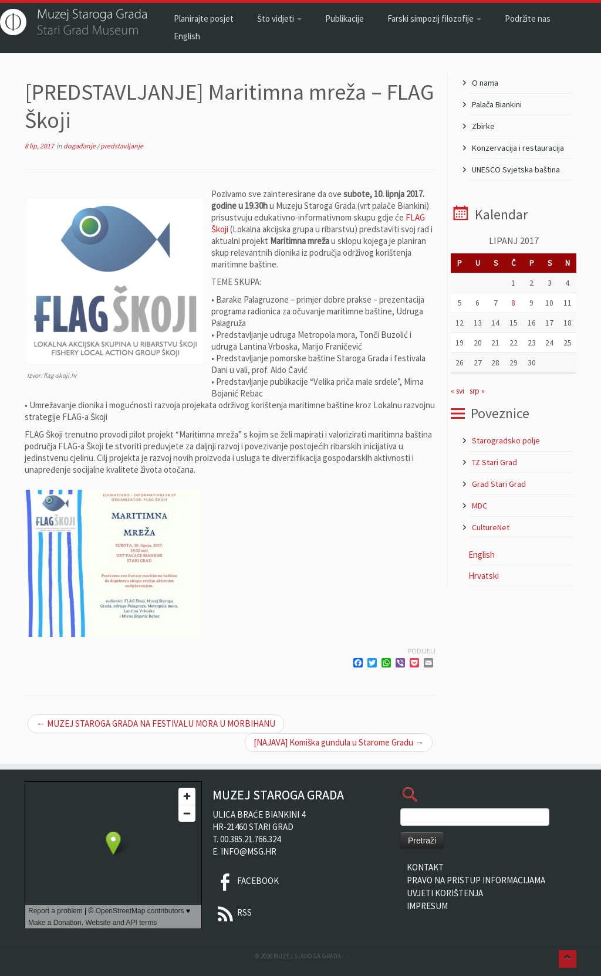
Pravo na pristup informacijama (476, 880)
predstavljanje (121, 145)
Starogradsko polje (506, 440)
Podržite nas (528, 18)
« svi (457, 391)
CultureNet (490, 527)
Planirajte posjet (204, 18)
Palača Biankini (497, 104)
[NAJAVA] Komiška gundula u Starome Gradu (339, 742)
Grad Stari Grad (499, 484)
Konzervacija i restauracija (518, 148)
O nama (485, 82)
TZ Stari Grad (494, 462)
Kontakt (425, 867)
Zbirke (483, 126)
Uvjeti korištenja (445, 893)
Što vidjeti (279, 18)
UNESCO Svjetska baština (516, 169)
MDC (479, 505)
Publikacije (344, 18)
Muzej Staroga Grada (307, 956)
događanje (80, 145)
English (187, 36)
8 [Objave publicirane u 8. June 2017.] (513, 303)
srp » (477, 391)
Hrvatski (483, 575)
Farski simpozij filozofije (434, 18)
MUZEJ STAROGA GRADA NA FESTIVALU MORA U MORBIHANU (155, 723)
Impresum (427, 905)
